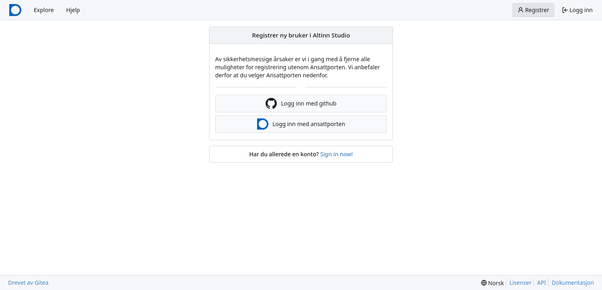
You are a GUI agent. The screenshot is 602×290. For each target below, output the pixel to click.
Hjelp (73, 10)
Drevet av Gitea (28, 282)
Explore (44, 10)
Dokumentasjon (573, 282)
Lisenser (520, 282)
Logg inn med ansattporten (301, 124)
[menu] (492, 283)
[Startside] (15, 10)
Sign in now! (336, 154)
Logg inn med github (301, 103)
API (541, 282)
